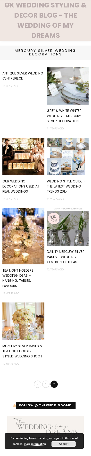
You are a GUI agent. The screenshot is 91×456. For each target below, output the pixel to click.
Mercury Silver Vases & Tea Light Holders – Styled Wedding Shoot (22, 351)
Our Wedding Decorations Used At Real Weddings (21, 186)
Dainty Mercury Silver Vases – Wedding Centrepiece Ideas (65, 256)
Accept (63, 444)
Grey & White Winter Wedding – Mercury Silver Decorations (64, 115)
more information (35, 444)
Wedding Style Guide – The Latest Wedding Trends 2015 (66, 186)
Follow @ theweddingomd (45, 405)
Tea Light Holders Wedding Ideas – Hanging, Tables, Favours (17, 278)
